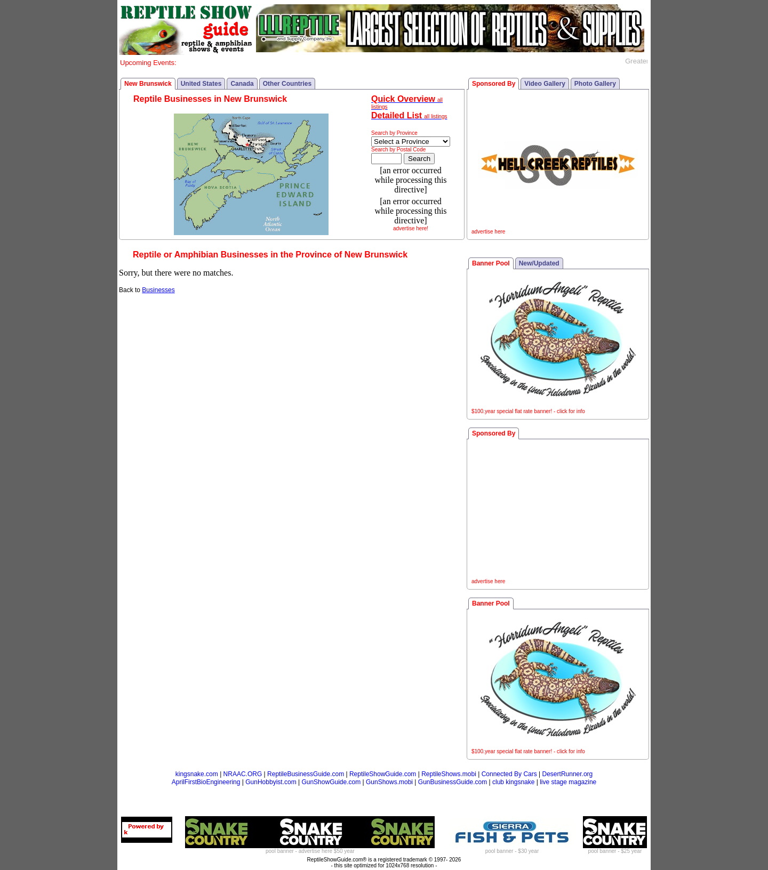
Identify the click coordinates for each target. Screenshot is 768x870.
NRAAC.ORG (242, 774)
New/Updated (539, 263)
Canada (241, 83)
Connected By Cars (509, 774)
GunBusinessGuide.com (452, 782)
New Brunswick (148, 83)
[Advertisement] (558, 510)
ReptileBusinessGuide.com (305, 774)
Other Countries (287, 83)
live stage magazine (568, 782)
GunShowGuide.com (331, 782)
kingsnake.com (196, 774)
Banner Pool (491, 263)
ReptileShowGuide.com (382, 774)
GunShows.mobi (389, 782)
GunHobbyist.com (270, 782)
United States (201, 83)
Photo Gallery (595, 83)
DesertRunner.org (567, 774)
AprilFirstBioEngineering (206, 782)
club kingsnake (513, 782)
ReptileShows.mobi (448, 774)
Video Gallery (544, 83)
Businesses (158, 290)
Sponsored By (493, 83)
